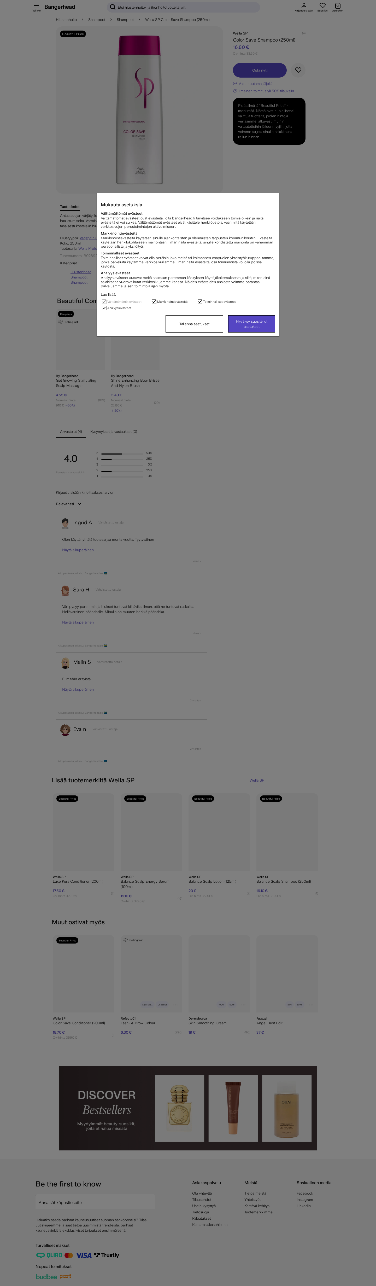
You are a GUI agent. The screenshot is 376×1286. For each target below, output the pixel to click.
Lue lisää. (108, 294)
